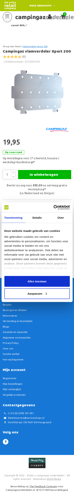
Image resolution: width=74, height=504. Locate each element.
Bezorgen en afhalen (15, 310)
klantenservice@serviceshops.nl (23, 418)
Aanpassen (37, 293)
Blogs (6, 326)
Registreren (9, 378)
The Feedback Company (43, 486)
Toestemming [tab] (13, 217)
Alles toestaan (37, 281)
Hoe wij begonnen (13, 359)
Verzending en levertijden (18, 321)
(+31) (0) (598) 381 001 (18, 413)
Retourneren (10, 315)
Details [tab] (37, 217)
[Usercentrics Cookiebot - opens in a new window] (53, 207)
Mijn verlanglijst (12, 389)
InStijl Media (54, 479)
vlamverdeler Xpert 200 (35, 46)
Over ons (8, 348)
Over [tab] (60, 217)
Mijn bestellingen (12, 384)
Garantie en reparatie (15, 332)
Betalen (7, 304)
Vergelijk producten (14, 394)
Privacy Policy (11, 343)
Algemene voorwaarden (17, 337)
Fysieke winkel (11, 354)
